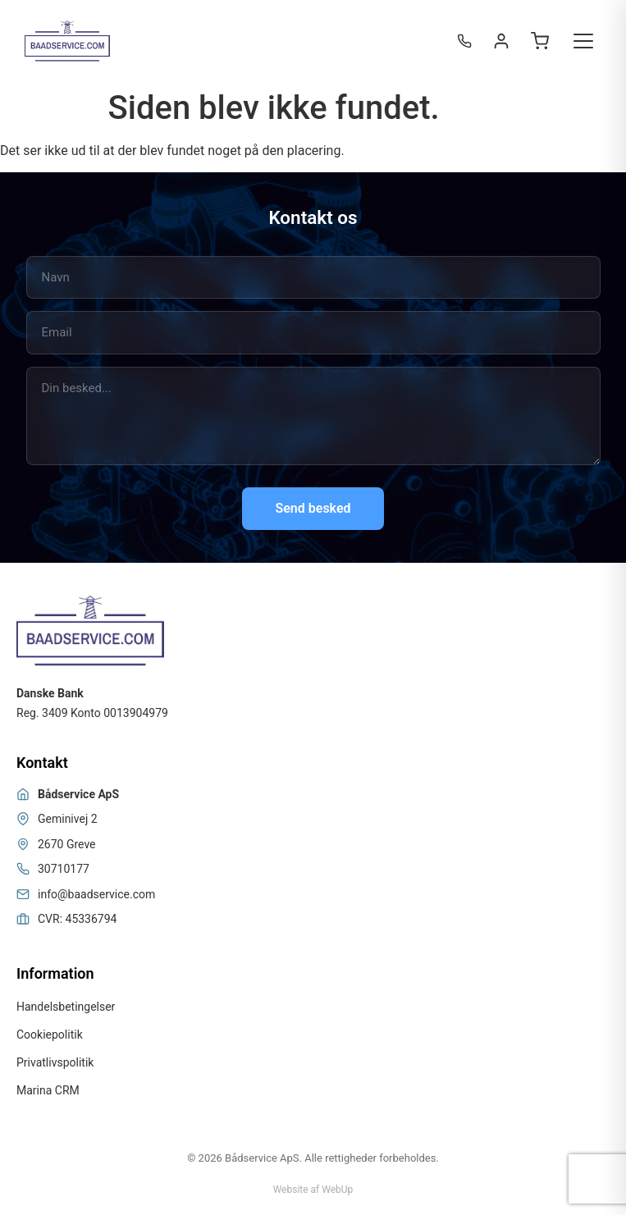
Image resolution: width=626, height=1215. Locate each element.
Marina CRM (48, 1090)
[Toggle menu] (583, 41)
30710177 (63, 868)
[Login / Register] (501, 41)
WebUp (337, 1189)
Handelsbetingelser (65, 1006)
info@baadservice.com (96, 894)
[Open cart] (540, 41)
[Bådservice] (67, 41)
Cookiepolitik (49, 1034)
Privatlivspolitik (55, 1062)
